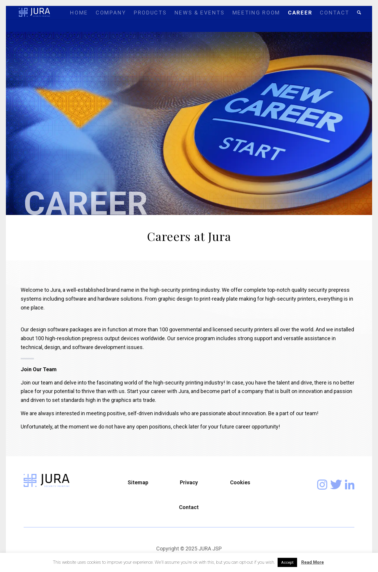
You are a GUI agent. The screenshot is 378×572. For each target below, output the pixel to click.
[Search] (359, 12)
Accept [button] (287, 562)
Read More (312, 562)
